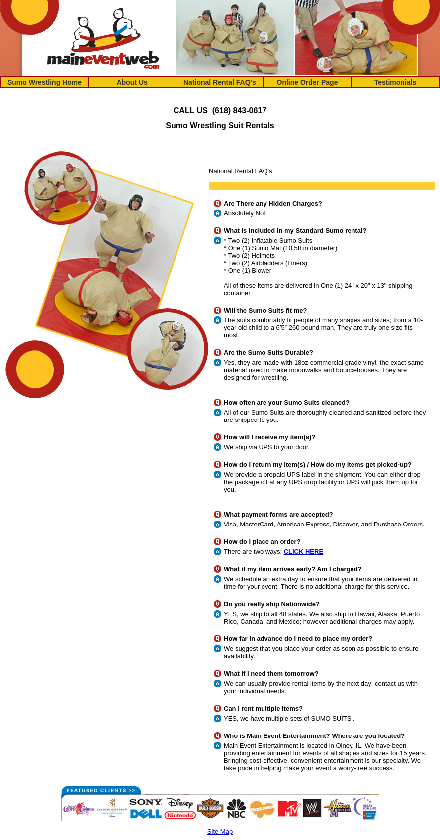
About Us (132, 82)
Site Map (220, 831)
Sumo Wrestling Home (44, 82)
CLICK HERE (303, 551)
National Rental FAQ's (219, 82)
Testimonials (395, 82)
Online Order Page (307, 82)
